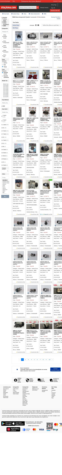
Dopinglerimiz (45, 390)
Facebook (53, 390)
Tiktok (53, 396)
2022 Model (5, 90)
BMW (44, 13)
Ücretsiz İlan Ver (55, 10)
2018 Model (5, 96)
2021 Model (5, 92)
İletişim (43, 391)
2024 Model (5, 88)
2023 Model (5, 89)
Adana (5, 188)
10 (49, 359)
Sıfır (5, 64)
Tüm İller (5, 180)
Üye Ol (53, 8)
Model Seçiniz (5, 84)
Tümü (5, 66)
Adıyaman (5, 189)
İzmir (5, 185)
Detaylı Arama (44, 7)
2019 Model (5, 95)
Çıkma (5, 62)
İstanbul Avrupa (5, 181)
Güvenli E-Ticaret (57, 1)
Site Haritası (5, 396)
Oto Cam (24, 398)
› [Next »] (52, 359)
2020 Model (5, 93)
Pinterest (53, 395)
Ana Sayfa (6, 13)
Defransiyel (25, 402)
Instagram (54, 392)
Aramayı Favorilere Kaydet (55, 369)
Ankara (5, 184)
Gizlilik (4, 393)
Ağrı (5, 192)
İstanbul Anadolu (5, 183)
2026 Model (5, 85)
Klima (24, 13)
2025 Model (5, 86)
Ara (5, 196)
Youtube (53, 394)
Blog (14, 1)
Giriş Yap (53, 4)
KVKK (4, 395)
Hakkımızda (5, 397)
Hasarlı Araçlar (16, 392)
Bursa (5, 187)
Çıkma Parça (15, 13)
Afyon (5, 191)
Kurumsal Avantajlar (5, 1)
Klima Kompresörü (34, 13)
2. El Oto (14, 391)
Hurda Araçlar (16, 393)
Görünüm (32, 25)
